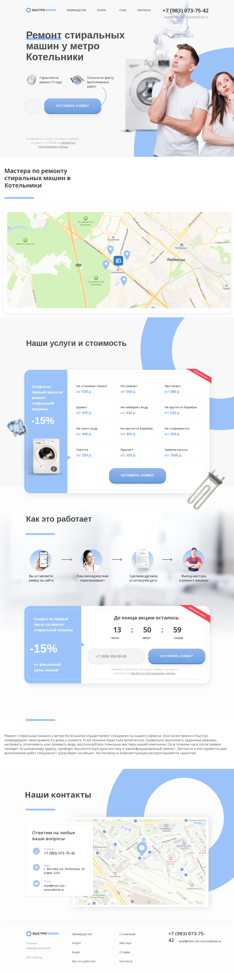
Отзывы (124, 952)
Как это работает (84, 961)
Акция (76, 952)
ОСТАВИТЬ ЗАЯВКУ (72, 106)
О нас (122, 10)
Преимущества (76, 10)
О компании (127, 934)
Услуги (101, 10)
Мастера (125, 943)
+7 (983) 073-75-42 (186, 10)
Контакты (144, 10)
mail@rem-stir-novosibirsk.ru (186, 17)
